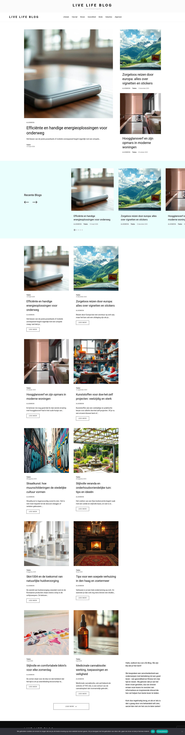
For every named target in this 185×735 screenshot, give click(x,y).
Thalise (28, 146)
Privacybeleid (162, 731)
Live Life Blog (92, 5)
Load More (69, 702)
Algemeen (30, 122)
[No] (182, 731)
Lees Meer (33, 325)
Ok (153, 731)
